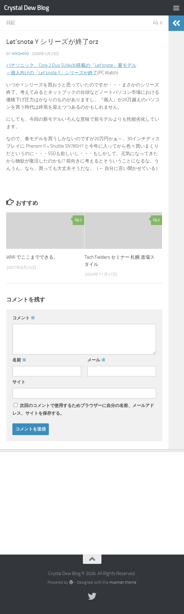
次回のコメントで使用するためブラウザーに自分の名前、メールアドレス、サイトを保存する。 (83, 409)
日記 (10, 22)
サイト (18, 382)
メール (96, 360)
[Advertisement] (92, 498)
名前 (19, 360)
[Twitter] (92, 596)
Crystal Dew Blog (26, 7)
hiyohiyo (20, 53)
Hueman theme (122, 582)
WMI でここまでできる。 (32, 257)
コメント (23, 318)
